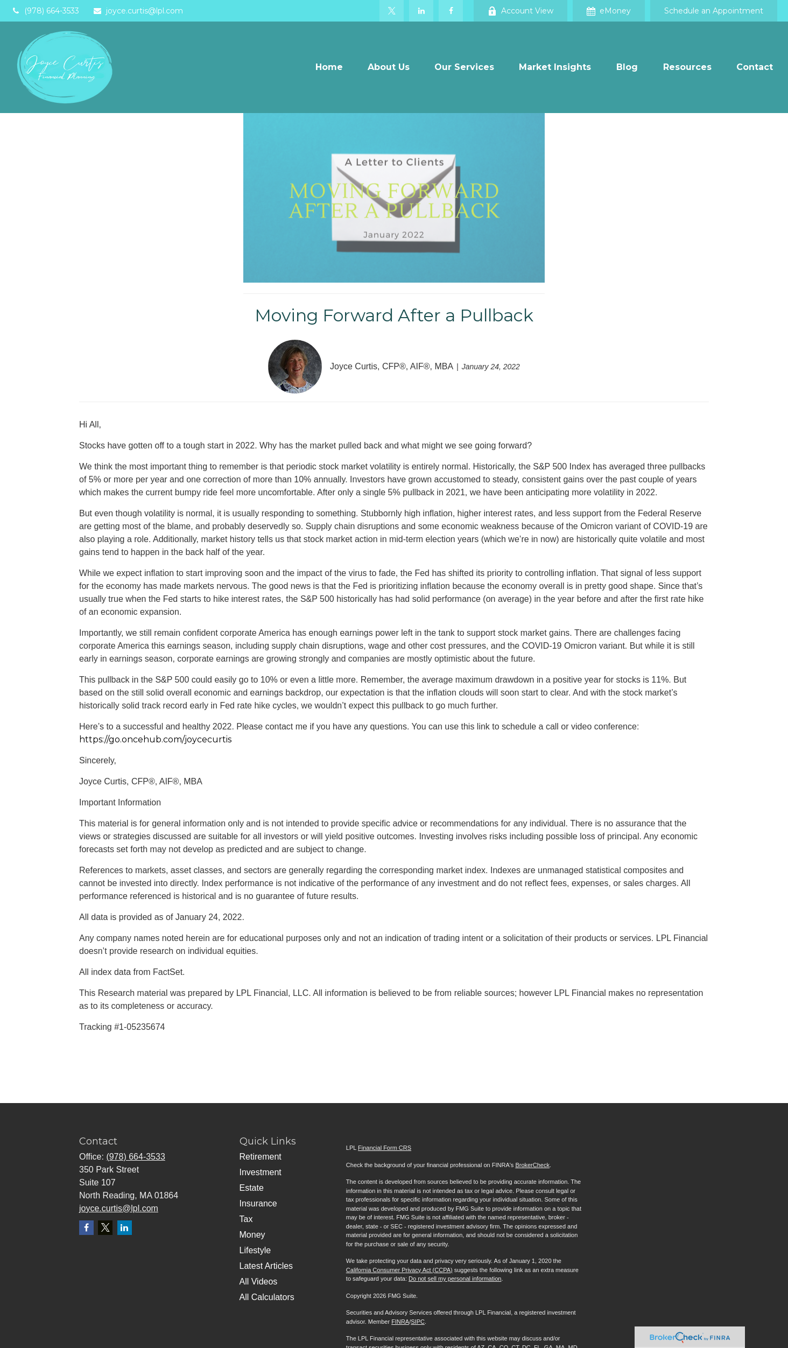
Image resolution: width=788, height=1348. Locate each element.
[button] (329, 68)
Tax (246, 1219)
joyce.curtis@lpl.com (138, 11)
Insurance (258, 1203)
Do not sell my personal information (455, 1278)
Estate (252, 1187)
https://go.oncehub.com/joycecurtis (155, 739)
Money (252, 1234)
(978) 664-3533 (45, 11)
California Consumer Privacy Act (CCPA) (399, 1270)
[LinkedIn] (421, 11)
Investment (261, 1172)
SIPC (418, 1321)
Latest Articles (266, 1265)
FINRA (400, 1321)
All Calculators (267, 1297)
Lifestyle (255, 1250)
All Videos (259, 1281)
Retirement (261, 1156)
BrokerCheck (532, 1165)
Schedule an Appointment (713, 11)
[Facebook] (451, 11)
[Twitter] (391, 11)
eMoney (609, 11)
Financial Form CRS (384, 1148)
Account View (520, 11)
